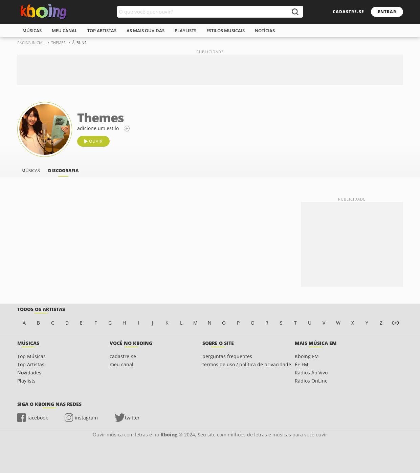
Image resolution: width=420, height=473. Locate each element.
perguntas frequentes (227, 356)
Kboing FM (307, 356)
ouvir (96, 141)
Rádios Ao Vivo (311, 372)
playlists (185, 30)
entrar (387, 12)
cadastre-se (348, 12)
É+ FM (301, 364)
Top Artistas (30, 364)
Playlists (26, 380)
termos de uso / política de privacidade (246, 364)
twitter (132, 417)
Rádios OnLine (311, 380)
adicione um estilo (98, 128)
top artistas (101, 30)
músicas (32, 30)
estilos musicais (225, 30)
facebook (37, 417)
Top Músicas (31, 356)
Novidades (29, 372)
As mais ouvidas (145, 30)
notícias (265, 30)
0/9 (395, 323)
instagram (86, 417)
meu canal (64, 30)
